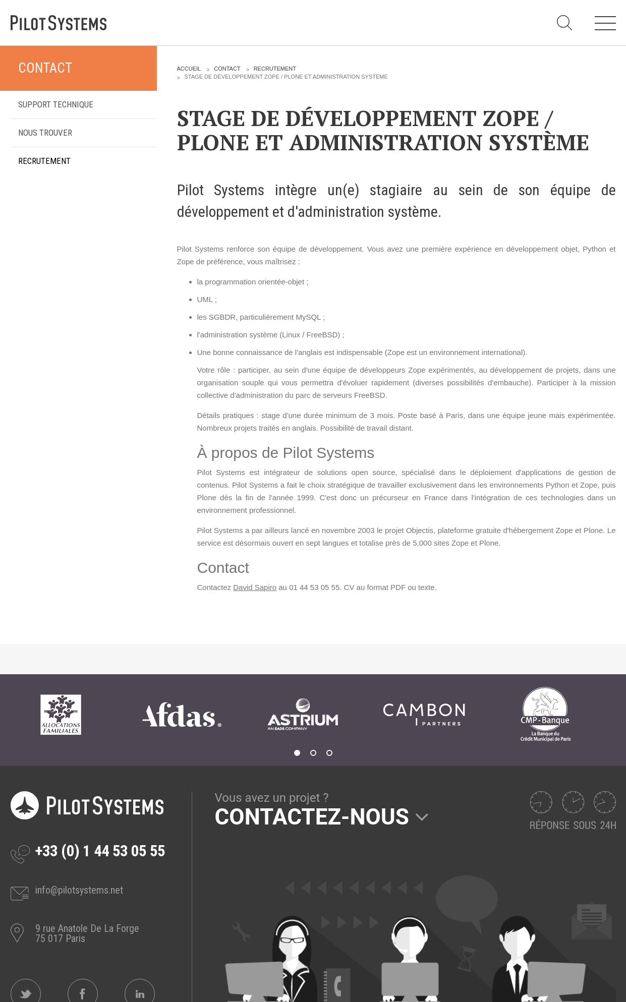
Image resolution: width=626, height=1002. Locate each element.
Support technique (55, 104)
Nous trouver (45, 133)
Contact (45, 68)
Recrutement (44, 161)
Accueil (189, 69)
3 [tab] (329, 753)
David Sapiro (254, 587)
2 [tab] (313, 753)
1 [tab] (297, 753)
